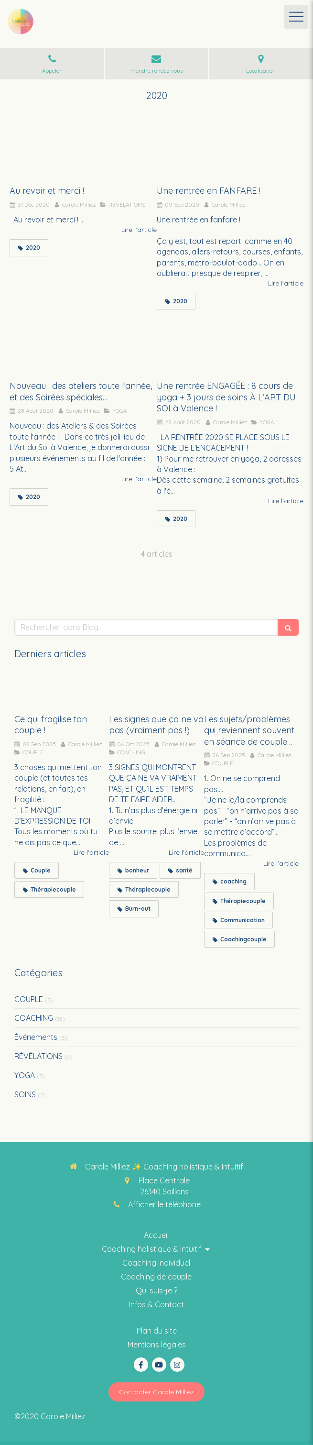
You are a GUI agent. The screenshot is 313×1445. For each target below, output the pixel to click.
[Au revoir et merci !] (83, 150)
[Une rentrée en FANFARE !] (230, 150)
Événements (35, 1037)
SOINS (25, 1094)
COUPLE (28, 999)
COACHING (33, 1018)
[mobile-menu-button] (296, 17)
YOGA (24, 1075)
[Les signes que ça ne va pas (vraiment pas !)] (156, 690)
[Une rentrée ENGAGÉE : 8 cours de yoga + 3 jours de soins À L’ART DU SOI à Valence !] (230, 346)
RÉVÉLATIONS (38, 1056)
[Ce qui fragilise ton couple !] (61, 690)
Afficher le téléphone (164, 1204)
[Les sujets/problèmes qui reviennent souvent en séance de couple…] (251, 690)
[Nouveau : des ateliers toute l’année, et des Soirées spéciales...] (83, 346)
